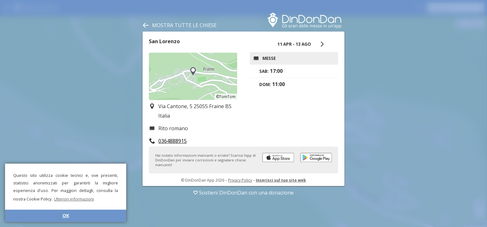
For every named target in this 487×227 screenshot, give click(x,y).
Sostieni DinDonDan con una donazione (243, 192)
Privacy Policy (240, 180)
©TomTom (226, 96)
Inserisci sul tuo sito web (281, 180)
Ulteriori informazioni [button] (74, 199)
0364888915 (172, 140)
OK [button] (65, 215)
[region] (193, 76)
